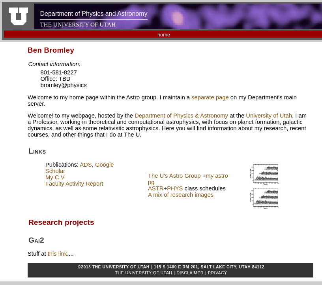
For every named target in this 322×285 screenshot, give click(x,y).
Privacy (217, 273)
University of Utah (269, 115)
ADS (86, 165)
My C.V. (55, 177)
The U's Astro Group (174, 176)
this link (57, 254)
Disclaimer (190, 273)
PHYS (175, 188)
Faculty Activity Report (74, 183)
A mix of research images (180, 195)
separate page (210, 97)
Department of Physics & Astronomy (181, 115)
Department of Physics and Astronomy (93, 13)
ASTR (155, 188)
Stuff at (38, 254)
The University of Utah (143, 273)
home (163, 35)
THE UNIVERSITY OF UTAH (78, 24)
